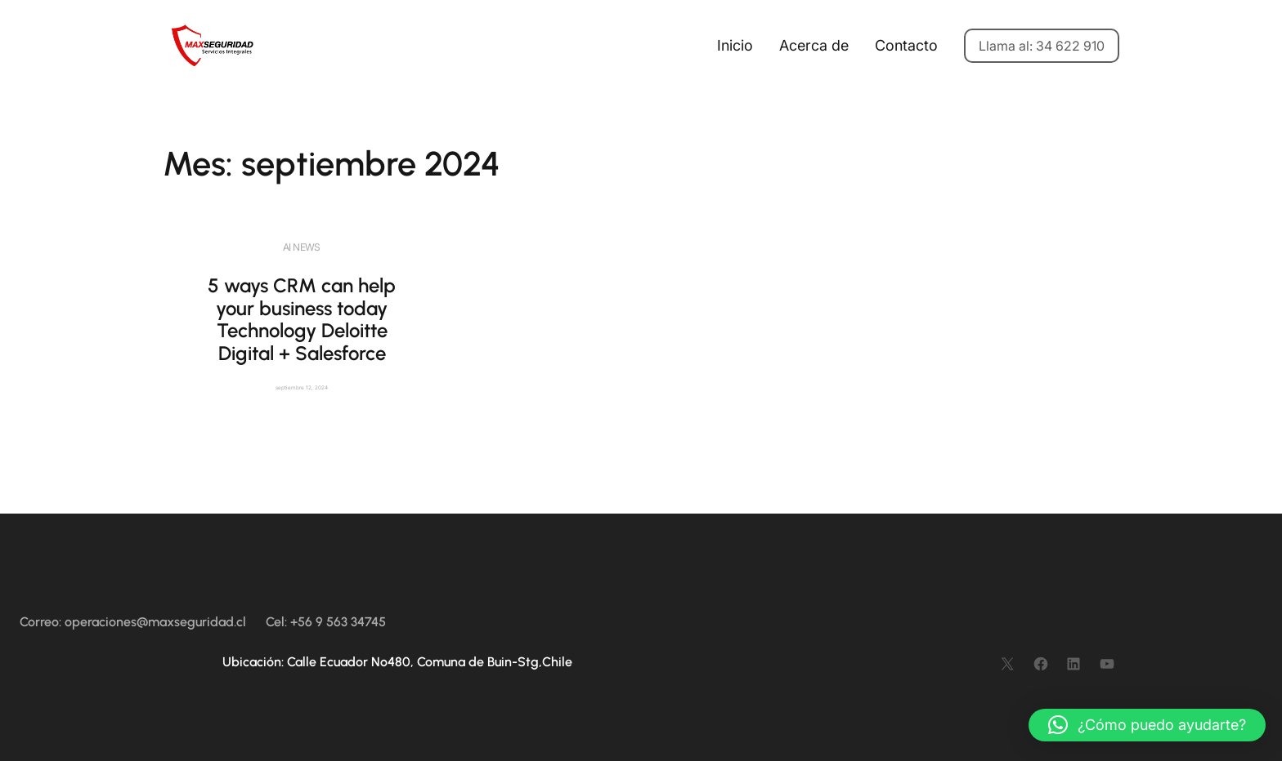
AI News (301, 247)
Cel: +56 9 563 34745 (326, 622)
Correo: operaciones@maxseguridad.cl (133, 622)
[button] (1147, 725)
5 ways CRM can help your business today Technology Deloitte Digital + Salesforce (302, 319)
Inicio (735, 45)
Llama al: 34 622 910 (1042, 46)
